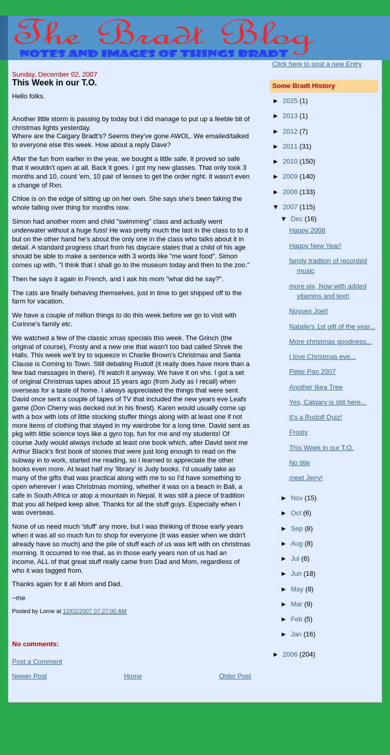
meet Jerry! (306, 478)
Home (133, 676)
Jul (296, 558)
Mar (297, 604)
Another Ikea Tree (315, 387)
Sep (298, 528)
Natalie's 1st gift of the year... (332, 326)
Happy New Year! (315, 246)
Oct (297, 513)
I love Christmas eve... (322, 356)
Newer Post (29, 676)
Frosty (298, 432)
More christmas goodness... (330, 341)
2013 (291, 116)
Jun (297, 573)
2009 (291, 176)
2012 (291, 131)
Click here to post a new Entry (317, 64)
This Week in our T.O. (321, 448)
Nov (298, 498)
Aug (298, 543)
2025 (291, 101)
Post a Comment (37, 661)
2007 (291, 207)
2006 (291, 654)
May (298, 589)
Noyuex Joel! (308, 311)
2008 (291, 192)
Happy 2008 (307, 230)
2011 (291, 146)
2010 (291, 161)
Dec (298, 219)
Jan (297, 634)
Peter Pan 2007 (312, 371)
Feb (297, 619)
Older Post (235, 676)
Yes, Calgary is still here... (327, 402)
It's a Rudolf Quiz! (315, 417)
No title (299, 463)
